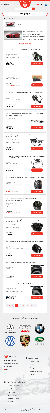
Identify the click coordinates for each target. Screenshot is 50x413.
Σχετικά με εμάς (34, 361)
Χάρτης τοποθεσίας (36, 371)
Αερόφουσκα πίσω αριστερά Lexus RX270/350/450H (20, 262)
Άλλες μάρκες (9, 18)
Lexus (14, 18)
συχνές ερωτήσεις (13, 398)
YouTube (7, 370)
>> (35, 305)
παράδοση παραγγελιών (15, 389)
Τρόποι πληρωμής (13, 386)
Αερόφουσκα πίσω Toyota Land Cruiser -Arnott (19, 71)
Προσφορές (33, 368)
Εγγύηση (10, 402)
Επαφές (32, 374)
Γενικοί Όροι (11, 392)
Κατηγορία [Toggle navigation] (25, 13)
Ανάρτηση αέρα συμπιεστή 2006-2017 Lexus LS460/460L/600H (23, 49)
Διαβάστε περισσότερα (25, 43)
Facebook (8, 367)
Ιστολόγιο (33, 365)
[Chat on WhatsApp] (12, 5)
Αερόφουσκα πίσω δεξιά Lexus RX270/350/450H (19, 284)
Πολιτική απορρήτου (14, 395)
